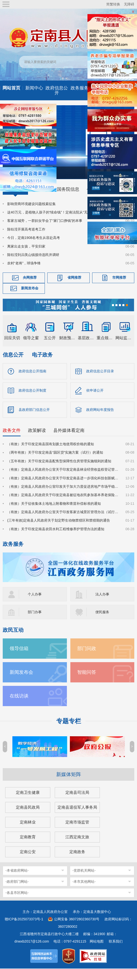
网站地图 (97, 942)
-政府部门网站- (16, 882)
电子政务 (42, 355)
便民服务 (102, 612)
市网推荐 (119, 277)
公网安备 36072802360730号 (76, 920)
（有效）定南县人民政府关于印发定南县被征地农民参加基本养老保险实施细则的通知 (63, 496)
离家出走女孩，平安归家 (26, 246)
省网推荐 (74, 277)
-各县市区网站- (16, 893)
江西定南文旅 (77, 837)
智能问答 (86, 672)
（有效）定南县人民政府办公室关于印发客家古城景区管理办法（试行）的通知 (63, 513)
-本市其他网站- (84, 882)
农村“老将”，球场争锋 (24, 263)
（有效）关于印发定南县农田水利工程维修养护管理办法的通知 (55, 530)
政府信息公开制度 (32, 391)
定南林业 (28, 823)
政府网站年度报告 (100, 410)
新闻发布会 (29, 288)
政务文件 (12, 431)
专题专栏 (68, 721)
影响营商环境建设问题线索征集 (31, 204)
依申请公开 (95, 391)
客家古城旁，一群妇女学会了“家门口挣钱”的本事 (44, 221)
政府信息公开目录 (100, 371)
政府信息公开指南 (32, 371)
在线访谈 (19, 696)
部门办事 (35, 612)
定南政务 (77, 852)
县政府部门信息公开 (34, 410)
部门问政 (86, 649)
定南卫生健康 (28, 793)
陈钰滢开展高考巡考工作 (26, 229)
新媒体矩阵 (68, 775)
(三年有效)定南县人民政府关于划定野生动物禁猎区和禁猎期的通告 (58, 521)
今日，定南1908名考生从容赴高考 (33, 238)
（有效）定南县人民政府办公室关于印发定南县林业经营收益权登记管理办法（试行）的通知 (63, 470)
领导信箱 (19, 649)
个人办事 (35, 595)
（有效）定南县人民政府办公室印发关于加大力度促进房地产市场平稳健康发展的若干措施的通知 (63, 487)
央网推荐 (30, 277)
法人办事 (102, 595)
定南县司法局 (77, 793)
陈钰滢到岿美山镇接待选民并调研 (33, 255)
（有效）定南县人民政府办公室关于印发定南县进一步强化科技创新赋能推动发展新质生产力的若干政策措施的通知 (63, 479)
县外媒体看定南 (68, 431)
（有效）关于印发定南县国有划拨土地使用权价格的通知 (50, 445)
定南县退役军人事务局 (77, 808)
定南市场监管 (77, 823)
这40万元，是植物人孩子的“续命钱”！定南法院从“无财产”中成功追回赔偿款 (63, 212)
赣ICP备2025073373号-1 (24, 920)
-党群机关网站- (84, 871)
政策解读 (37, 431)
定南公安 (28, 852)
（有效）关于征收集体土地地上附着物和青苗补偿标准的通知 (54, 504)
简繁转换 (113, 4)
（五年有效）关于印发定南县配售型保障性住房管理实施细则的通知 (59, 461)
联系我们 (116, 942)
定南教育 (28, 837)
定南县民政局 (28, 808)
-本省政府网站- (16, 871)
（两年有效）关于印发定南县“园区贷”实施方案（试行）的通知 (55, 453)
